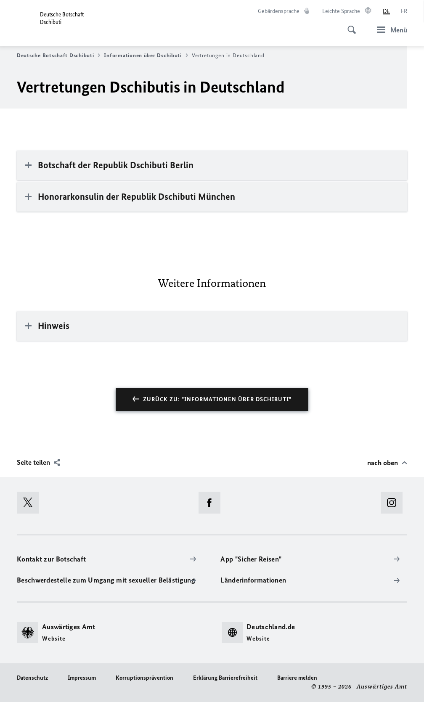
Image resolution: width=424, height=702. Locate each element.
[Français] (404, 11)
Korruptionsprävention (144, 677)
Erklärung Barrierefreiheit (225, 677)
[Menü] (389, 29)
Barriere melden (297, 677)
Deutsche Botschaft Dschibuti (58, 55)
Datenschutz (32, 677)
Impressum (82, 677)
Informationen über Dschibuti (146, 55)
